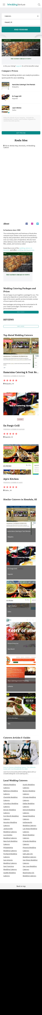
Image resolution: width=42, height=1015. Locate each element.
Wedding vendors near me (21, 924)
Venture (16, 4)
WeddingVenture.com (27, 980)
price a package (21, 316)
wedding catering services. (25, 252)
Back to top (21, 897)
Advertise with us (21, 956)
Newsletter (21, 943)
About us (21, 959)
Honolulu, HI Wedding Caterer (19, 149)
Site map (21, 940)
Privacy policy (21, 930)
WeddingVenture (21, 907)
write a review (21, 335)
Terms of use (21, 927)
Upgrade (19, 66)
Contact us (21, 962)
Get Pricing (21, 134)
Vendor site (21, 946)
